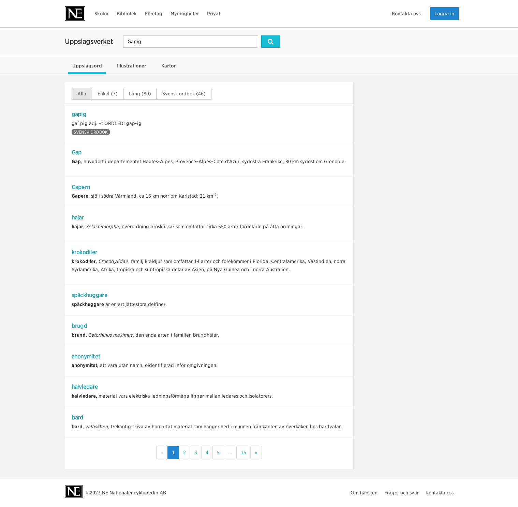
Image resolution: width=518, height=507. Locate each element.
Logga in (444, 13)
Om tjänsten (364, 492)
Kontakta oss (406, 13)
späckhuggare (89, 295)
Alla (81, 93)
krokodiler (85, 252)
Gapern (81, 187)
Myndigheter (185, 13)
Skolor (101, 13)
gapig (79, 114)
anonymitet (86, 356)
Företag (153, 13)
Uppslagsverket (89, 41)
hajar (78, 217)
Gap (77, 152)
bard (78, 417)
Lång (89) (140, 93)
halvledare (85, 386)
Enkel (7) (108, 93)
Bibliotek (127, 13)
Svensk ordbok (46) (184, 93)
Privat (213, 13)
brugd (79, 325)
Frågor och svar (401, 492)
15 (243, 452)
